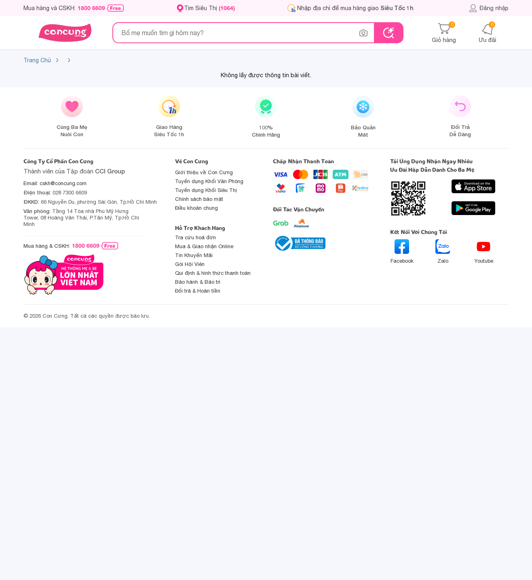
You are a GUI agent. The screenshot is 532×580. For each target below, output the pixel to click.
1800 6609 (91, 8)
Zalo (442, 251)
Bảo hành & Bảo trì (197, 282)
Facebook (402, 251)
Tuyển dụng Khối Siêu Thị (206, 190)
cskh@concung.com (63, 183)
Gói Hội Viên (190, 264)
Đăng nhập (489, 8)
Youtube (483, 251)
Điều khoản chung (196, 208)
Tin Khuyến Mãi (194, 255)
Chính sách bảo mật (199, 199)
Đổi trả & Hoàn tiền (197, 291)
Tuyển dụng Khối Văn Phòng (209, 181)
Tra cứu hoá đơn (195, 237)
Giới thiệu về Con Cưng (204, 172)
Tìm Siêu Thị (209, 7)
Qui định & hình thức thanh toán (213, 273)
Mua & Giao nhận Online (204, 246)
